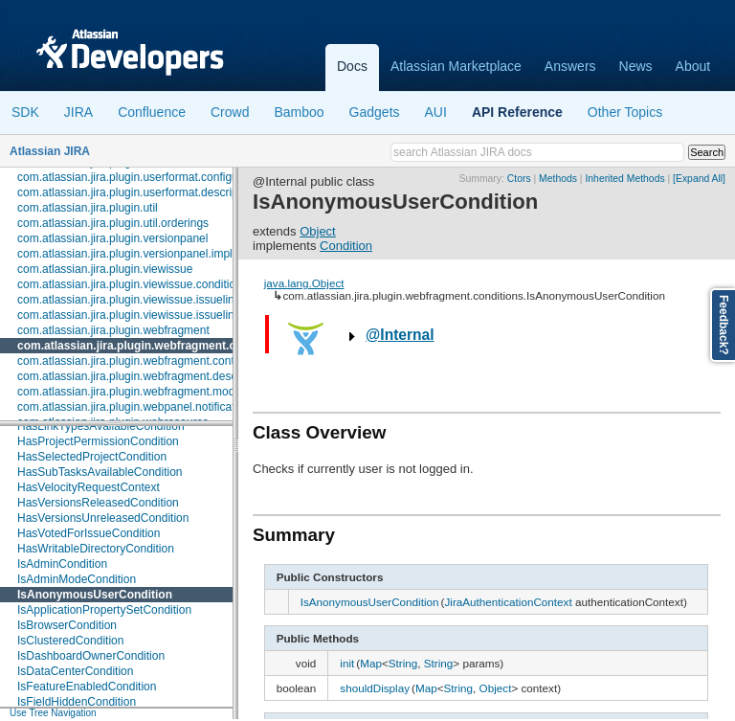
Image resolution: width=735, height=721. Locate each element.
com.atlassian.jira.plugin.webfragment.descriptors (143, 376)
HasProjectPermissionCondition (98, 441)
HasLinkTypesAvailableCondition (101, 426)
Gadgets (374, 112)
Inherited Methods (624, 178)
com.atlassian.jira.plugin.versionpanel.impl (125, 253)
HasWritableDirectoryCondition (95, 548)
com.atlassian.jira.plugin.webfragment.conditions (152, 345)
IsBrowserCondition (67, 625)
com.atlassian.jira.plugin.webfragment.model (130, 391)
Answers (570, 66)
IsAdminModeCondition (76, 579)
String (403, 663)
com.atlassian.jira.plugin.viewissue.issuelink (128, 299)
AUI (436, 112)
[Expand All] (699, 178)
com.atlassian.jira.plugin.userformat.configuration (142, 177)
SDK (25, 112)
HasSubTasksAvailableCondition (100, 472)
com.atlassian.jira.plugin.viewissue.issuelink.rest (139, 315)
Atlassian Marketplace (456, 66)
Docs (352, 66)
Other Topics (625, 112)
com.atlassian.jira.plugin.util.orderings (113, 223)
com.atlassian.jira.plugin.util (87, 207)
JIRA (78, 112)
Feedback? (723, 325)
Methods (558, 178)
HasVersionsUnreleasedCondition (103, 518)
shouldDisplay (375, 688)
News (636, 66)
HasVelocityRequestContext (88, 487)
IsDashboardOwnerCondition (91, 656)
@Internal (400, 335)
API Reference (517, 112)
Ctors (519, 178)
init (347, 663)
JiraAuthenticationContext (507, 602)
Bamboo (298, 112)
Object (318, 231)
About (693, 66)
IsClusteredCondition (70, 640)
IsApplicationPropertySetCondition (104, 610)
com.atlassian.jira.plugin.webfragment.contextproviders (157, 361)
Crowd (230, 112)
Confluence (152, 112)
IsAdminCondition (62, 564)
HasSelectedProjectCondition (92, 456)
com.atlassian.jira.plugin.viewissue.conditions (132, 284)
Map (371, 663)
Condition (346, 245)
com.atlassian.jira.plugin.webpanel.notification (133, 407)
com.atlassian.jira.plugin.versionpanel (112, 238)
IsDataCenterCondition (75, 671)
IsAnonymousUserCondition (94, 594)
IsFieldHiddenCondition (76, 702)
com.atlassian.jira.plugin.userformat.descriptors (137, 192)
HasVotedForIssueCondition (88, 533)
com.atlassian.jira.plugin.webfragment (113, 330)
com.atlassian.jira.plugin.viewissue (104, 269)
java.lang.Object (304, 283)
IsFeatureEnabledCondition (86, 686)
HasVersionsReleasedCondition (98, 502)
